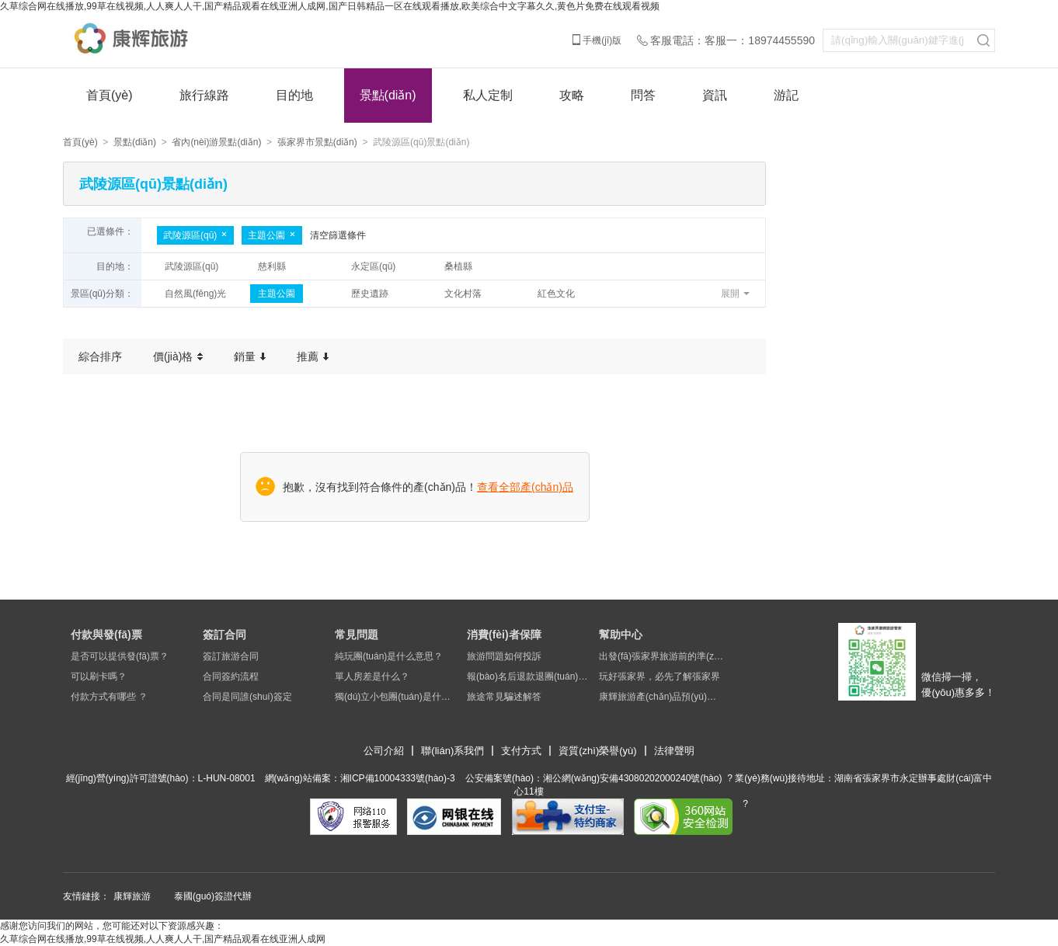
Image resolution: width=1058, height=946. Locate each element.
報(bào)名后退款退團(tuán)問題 (529, 676)
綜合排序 (100, 356)
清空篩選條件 (338, 235)
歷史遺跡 (369, 293)
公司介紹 (384, 751)
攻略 (571, 95)
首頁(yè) (109, 95)
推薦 (313, 356)
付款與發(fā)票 (106, 634)
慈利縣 (272, 266)
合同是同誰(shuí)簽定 (247, 696)
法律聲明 (674, 751)
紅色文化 (556, 293)
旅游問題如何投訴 (504, 656)
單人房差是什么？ (372, 676)
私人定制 (488, 95)
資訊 (714, 95)
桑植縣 (458, 266)
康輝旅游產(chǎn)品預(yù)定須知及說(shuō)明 (661, 696)
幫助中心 (620, 634)
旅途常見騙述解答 (504, 696)
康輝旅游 (132, 896)
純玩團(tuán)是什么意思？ (389, 656)
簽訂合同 (224, 634)
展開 (730, 293)
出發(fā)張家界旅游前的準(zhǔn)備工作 (661, 656)
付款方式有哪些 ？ (109, 696)
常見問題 (356, 634)
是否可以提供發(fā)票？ (120, 656)
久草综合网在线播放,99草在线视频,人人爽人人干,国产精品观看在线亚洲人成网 (162, 939)
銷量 (250, 356)
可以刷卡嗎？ (99, 676)
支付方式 (521, 751)
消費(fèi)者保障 (504, 634)
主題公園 (272, 235)
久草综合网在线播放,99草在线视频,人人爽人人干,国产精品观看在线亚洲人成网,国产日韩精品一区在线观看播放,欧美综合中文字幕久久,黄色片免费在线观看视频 (330, 6)
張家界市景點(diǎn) (317, 142)
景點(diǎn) (388, 95)
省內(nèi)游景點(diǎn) (216, 142)
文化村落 (463, 293)
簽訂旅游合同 (231, 656)
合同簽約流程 (231, 676)
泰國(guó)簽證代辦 (213, 896)
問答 (643, 95)
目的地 (294, 95)
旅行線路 (204, 95)
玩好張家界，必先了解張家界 (659, 676)
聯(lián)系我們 (452, 751)
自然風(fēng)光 (195, 293)
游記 (786, 95)
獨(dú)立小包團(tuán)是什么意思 (397, 696)
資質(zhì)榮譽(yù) (597, 751)
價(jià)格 (178, 356)
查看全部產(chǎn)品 (525, 487)
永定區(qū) (373, 266)
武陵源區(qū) (195, 235)
